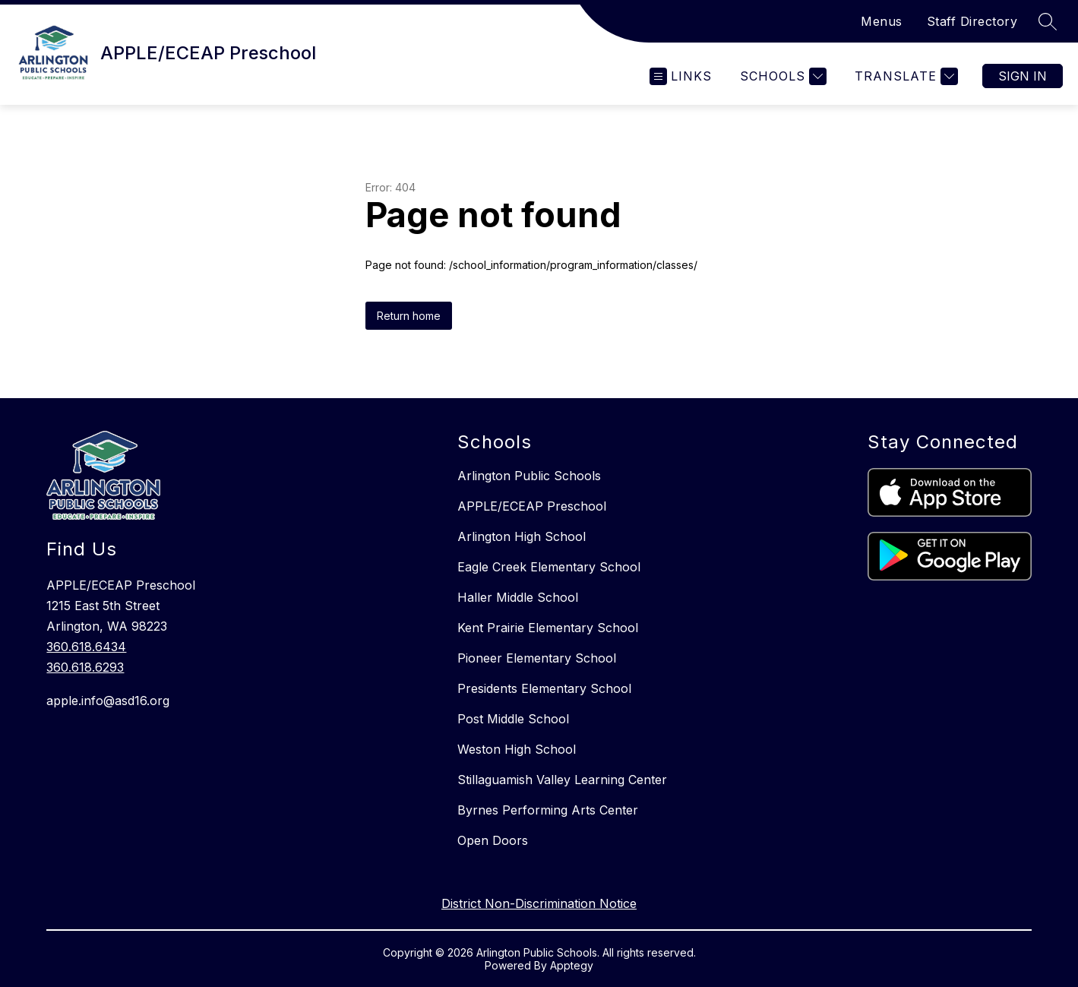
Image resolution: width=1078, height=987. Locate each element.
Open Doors (492, 840)
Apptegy (571, 965)
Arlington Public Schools (529, 475)
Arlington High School (521, 536)
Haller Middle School (517, 597)
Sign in (1022, 76)
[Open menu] (681, 76)
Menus (882, 21)
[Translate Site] (904, 76)
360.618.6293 (85, 667)
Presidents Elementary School (544, 688)
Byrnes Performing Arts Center (547, 810)
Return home (409, 315)
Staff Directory (972, 21)
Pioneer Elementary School (536, 658)
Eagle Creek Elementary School (548, 566)
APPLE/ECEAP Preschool (531, 506)
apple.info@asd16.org (107, 700)
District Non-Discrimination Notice (539, 903)
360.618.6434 (86, 646)
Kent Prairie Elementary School (547, 627)
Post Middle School (513, 718)
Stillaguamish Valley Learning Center (562, 779)
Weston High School (516, 749)
